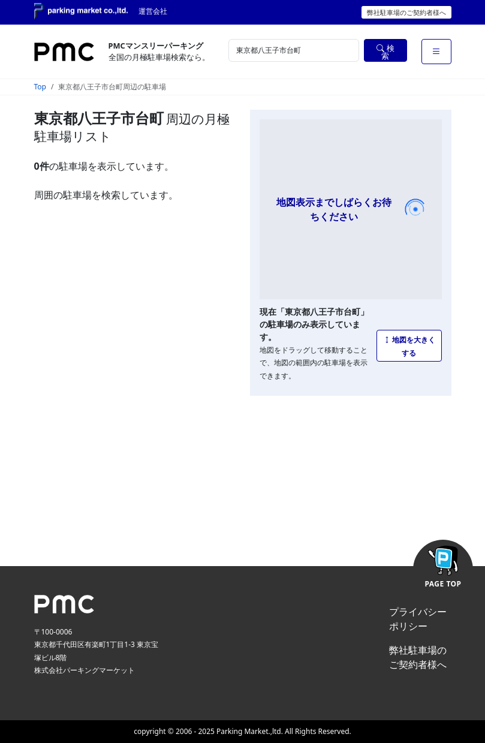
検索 (385, 52)
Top (40, 87)
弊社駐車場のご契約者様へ (406, 12)
